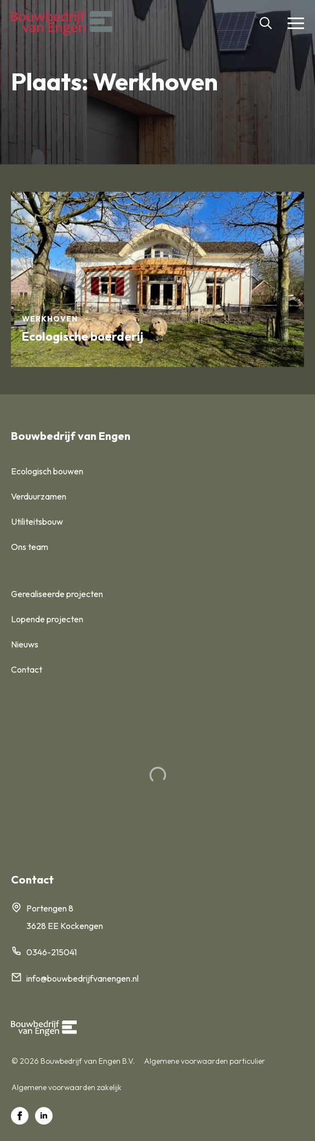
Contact (26, 669)
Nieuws (24, 644)
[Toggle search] (266, 23)
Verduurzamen (38, 496)
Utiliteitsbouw (37, 521)
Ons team (29, 546)
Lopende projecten (47, 618)
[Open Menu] (296, 23)
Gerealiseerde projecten (57, 593)
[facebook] (19, 1116)
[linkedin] (44, 1116)
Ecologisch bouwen (47, 471)
